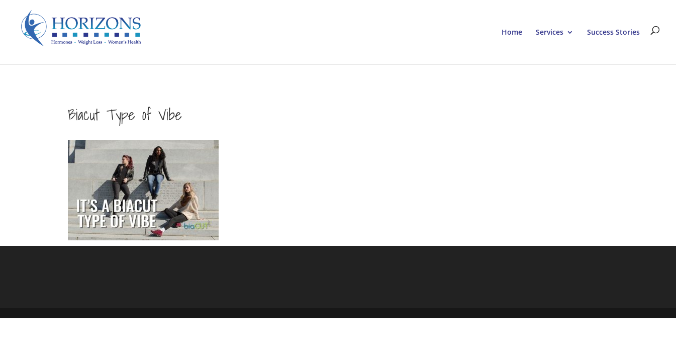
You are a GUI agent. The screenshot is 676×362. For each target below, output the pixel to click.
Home (512, 33)
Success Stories (613, 33)
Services (549, 33)
